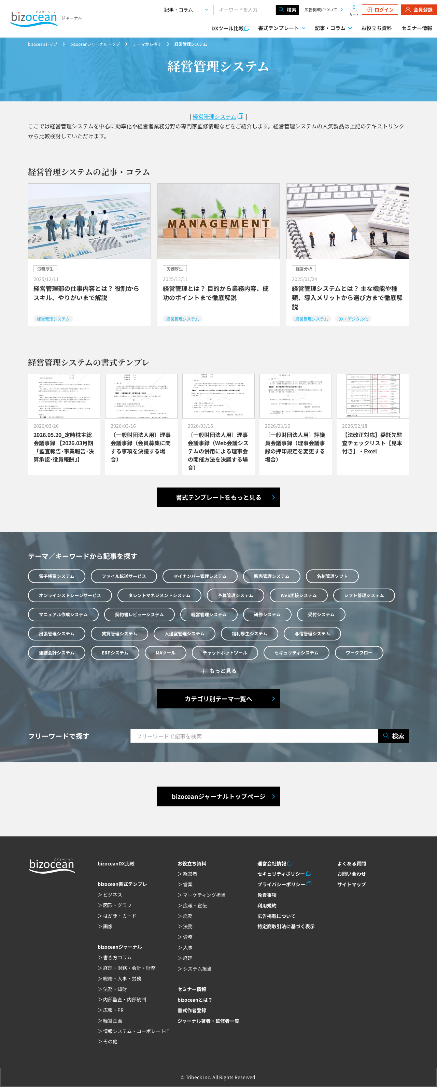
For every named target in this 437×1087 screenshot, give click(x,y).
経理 (188, 958)
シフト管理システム (364, 595)
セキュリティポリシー (281, 873)
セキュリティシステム (296, 652)
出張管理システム (56, 633)
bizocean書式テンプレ (122, 883)
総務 (188, 916)
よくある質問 (351, 863)
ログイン (380, 9)
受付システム (321, 614)
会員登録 (419, 9)
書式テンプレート (278, 27)
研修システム (267, 614)
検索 (287, 10)
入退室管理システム (185, 633)
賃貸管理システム (119, 633)
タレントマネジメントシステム (159, 595)
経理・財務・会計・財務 (129, 967)
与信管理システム (312, 633)
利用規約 (267, 905)
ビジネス (112, 894)
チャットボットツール (225, 652)
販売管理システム (272, 576)
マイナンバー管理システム (200, 576)
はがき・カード (120, 915)
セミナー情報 (416, 27)
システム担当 (197, 968)
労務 (188, 936)
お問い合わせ (351, 873)
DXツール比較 (227, 28)
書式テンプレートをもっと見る (219, 497)
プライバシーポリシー (281, 884)
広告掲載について (321, 9)
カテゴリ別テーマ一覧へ (218, 698)
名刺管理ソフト (332, 576)
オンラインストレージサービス (70, 595)
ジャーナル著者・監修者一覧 (208, 1020)
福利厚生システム (249, 633)
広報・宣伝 (195, 905)
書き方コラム (117, 957)
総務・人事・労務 (122, 978)
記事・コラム (330, 27)
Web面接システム (299, 595)
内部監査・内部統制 (124, 999)
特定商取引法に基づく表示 (286, 926)
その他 (110, 1041)
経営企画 (112, 1020)
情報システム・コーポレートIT (136, 1031)
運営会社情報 (271, 863)
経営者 (190, 873)
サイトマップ (351, 884)
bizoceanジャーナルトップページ (219, 796)
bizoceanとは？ (195, 999)
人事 (188, 947)
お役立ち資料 (376, 27)
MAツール (165, 652)
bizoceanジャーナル (120, 946)
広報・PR (113, 1009)
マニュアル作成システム (63, 614)
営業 (188, 884)
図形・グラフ (117, 905)
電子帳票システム (56, 576)
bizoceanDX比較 (116, 863)
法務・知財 (115, 989)
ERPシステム (115, 652)
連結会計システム (56, 652)
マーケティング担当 (204, 894)
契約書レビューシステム (139, 614)
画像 (108, 926)
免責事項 (267, 894)
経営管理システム (214, 116)
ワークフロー (359, 652)
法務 (188, 926)
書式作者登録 (192, 1010)
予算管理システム (235, 595)
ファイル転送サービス (124, 576)
